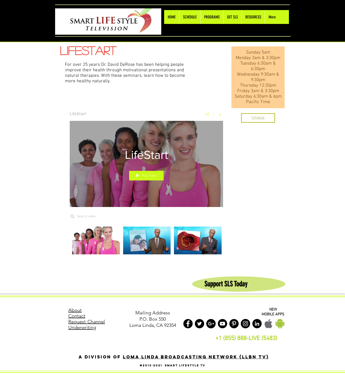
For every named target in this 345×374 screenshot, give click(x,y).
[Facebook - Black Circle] (188, 323)
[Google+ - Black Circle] (211, 323)
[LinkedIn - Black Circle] (257, 323)
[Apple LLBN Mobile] (268, 323)
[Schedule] (258, 118)
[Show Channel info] (218, 114)
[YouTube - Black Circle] (222, 323)
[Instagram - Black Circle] (245, 323)
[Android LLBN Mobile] (280, 323)
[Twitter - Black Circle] (199, 323)
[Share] (207, 114)
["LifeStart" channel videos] (146, 243)
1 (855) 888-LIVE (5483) (247, 338)
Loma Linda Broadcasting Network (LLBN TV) (196, 357)
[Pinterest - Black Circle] (234, 323)
